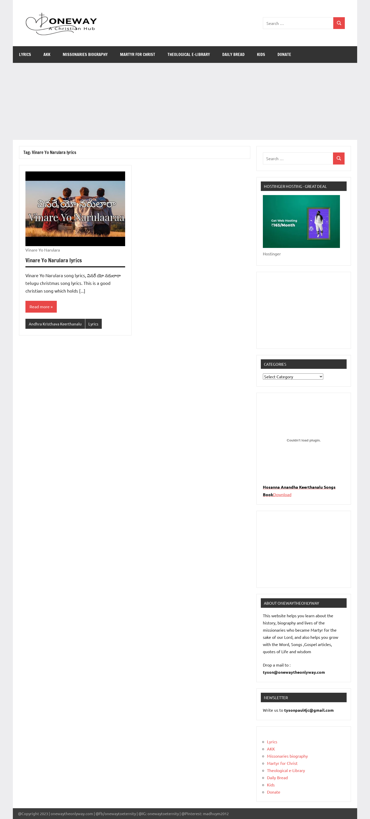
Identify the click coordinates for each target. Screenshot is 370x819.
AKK (46, 54)
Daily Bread (233, 54)
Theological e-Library (189, 54)
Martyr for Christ (137, 54)
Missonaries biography (85, 54)
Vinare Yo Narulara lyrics (54, 260)
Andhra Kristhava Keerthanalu (55, 323)
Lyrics (25, 54)
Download (282, 494)
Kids (261, 54)
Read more (40, 306)
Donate (284, 54)
